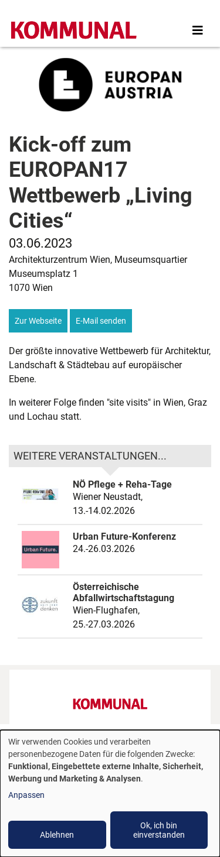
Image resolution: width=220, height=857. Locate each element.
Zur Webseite (38, 320)
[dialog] (110, 793)
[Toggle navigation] (198, 30)
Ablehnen (57, 834)
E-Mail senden (101, 320)
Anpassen (26, 795)
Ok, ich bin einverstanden (159, 830)
